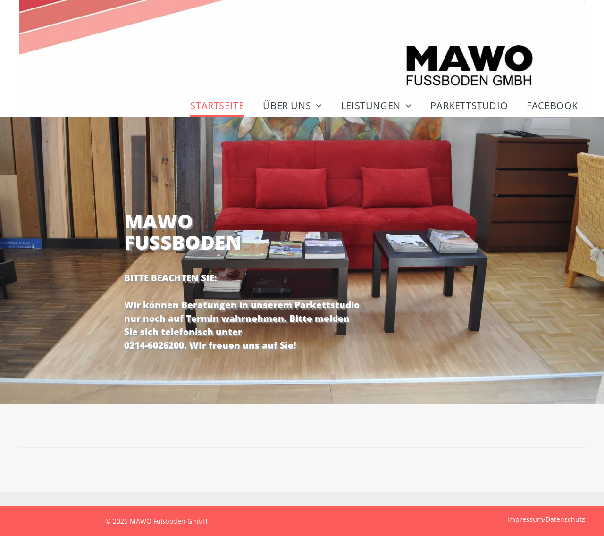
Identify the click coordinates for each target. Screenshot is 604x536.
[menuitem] (214, 106)
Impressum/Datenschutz (546, 519)
